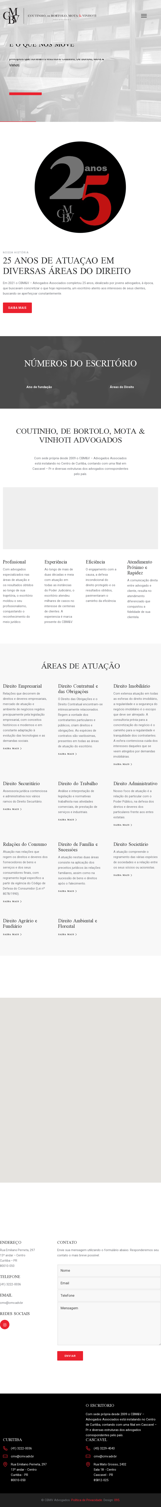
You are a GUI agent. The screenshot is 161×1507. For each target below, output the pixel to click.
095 (116, 1500)
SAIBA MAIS (17, 307)
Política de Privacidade (86, 1500)
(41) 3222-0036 (21, 1448)
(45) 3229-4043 (104, 1448)
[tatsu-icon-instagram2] (4, 1324)
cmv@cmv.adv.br (22, 1456)
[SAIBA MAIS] (13, 748)
